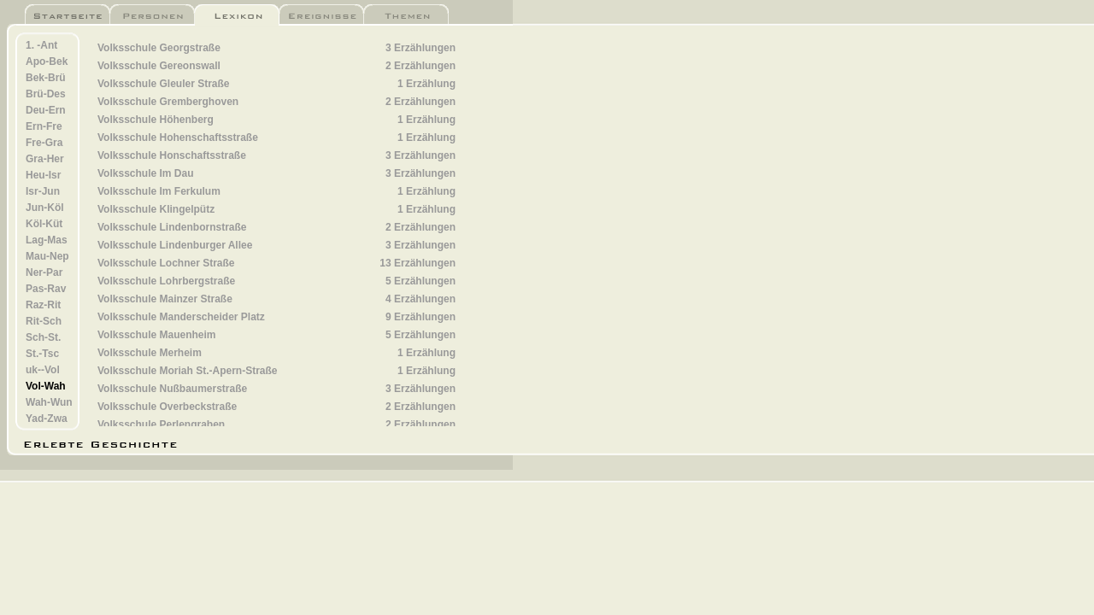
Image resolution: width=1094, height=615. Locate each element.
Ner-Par (44, 272)
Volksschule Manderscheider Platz (181, 317)
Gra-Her (45, 159)
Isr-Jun (43, 191)
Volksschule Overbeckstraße (167, 407)
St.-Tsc (42, 354)
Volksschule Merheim (149, 353)
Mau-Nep (47, 256)
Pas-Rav (46, 289)
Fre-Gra (44, 143)
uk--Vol (43, 370)
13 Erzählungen (417, 263)
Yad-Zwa (47, 419)
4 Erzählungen (420, 299)
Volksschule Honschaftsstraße (171, 155)
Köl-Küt (44, 224)
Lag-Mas (47, 240)
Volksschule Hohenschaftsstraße (177, 138)
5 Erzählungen (420, 281)
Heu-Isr (43, 175)
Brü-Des (46, 94)
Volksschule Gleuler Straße (163, 84)
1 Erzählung (426, 84)
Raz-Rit (43, 305)
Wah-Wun (49, 402)
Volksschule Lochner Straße (166, 263)
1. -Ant (41, 45)
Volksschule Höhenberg (155, 120)
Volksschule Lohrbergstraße (166, 281)
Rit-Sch (44, 321)
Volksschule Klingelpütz (156, 209)
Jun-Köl (45, 208)
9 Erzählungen (420, 317)
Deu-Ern (46, 110)
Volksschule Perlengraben (161, 424)
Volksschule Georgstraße (159, 48)
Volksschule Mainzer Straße (164, 299)
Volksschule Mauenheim (156, 335)
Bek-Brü (46, 78)
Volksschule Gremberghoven (167, 102)
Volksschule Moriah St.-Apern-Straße (187, 371)
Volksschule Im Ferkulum (159, 191)
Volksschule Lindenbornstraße (171, 227)
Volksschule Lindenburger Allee (174, 245)
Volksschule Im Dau (145, 173)
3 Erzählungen (420, 48)
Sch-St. (43, 337)
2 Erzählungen (420, 66)
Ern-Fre (44, 126)
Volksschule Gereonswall (159, 66)
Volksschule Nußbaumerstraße (172, 389)
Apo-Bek (47, 61)
